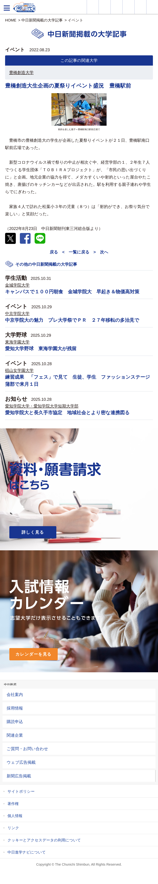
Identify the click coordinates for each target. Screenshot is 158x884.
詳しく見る (33, 532)
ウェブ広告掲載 (21, 762)
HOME (10, 20)
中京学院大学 (17, 313)
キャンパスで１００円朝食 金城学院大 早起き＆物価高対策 (72, 291)
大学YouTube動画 (152, 7)
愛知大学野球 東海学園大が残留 (41, 348)
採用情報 (15, 708)
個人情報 (14, 816)
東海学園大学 (17, 342)
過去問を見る (140, 7)
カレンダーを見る (33, 654)
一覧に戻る (79, 252)
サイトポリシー (21, 791)
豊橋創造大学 (21, 72)
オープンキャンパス (116, 7)
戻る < (57, 252)
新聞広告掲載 (19, 776)
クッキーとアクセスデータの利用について (44, 840)
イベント (75, 20)
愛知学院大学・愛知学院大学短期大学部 (41, 406)
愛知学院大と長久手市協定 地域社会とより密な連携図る (67, 412)
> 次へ (101, 252)
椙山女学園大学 (19, 370)
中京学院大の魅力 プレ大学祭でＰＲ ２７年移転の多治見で (72, 320)
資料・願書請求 (104, 7)
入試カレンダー (128, 7)
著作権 (13, 804)
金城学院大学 (17, 285)
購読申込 (15, 721)
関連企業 (15, 735)
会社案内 (15, 694)
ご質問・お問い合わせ (27, 748)
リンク (13, 828)
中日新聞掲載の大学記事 (42, 20)
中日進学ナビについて (26, 852)
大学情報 (93, 7)
